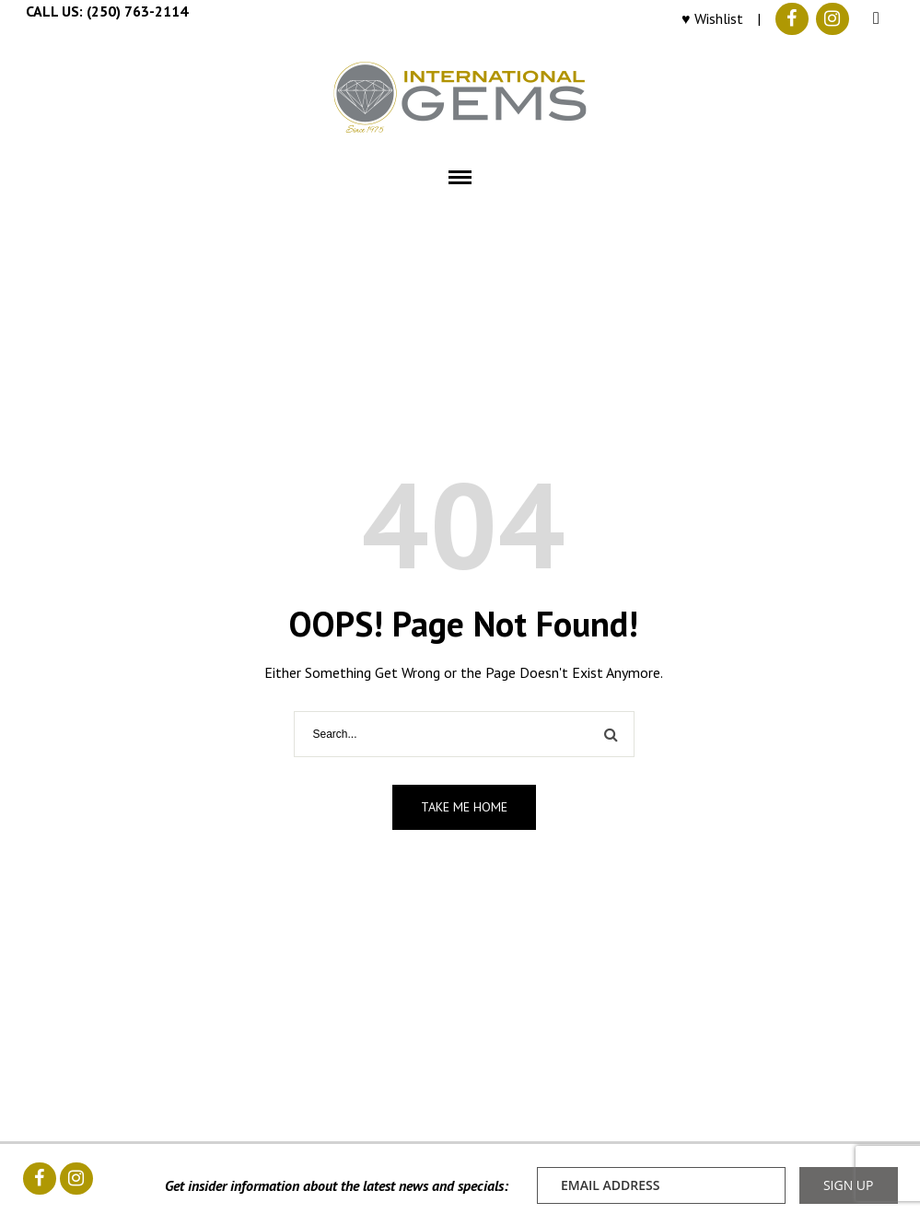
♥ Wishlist (712, 18)
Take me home (464, 807)
